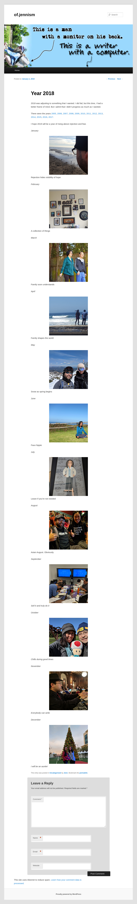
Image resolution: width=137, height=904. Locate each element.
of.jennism (24, 14)
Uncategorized (55, 773)
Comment (37, 799)
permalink (83, 773)
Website (36, 865)
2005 (53, 113)
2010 (83, 113)
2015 (39, 117)
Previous (110, 79)
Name (37, 838)
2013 (100, 113)
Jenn (66, 773)
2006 (59, 113)
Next (120, 79)
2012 (94, 113)
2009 (77, 113)
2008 (71, 113)
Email (37, 852)
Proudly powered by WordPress (68, 894)
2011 (88, 113)
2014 (33, 117)
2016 (45, 117)
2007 (65, 113)
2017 (50, 117)
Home (17, 70)
